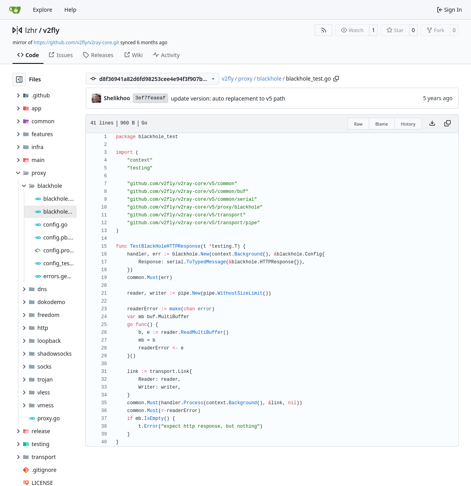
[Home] (15, 10)
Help (70, 9)
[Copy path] (336, 78)
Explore (42, 9)
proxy (245, 78)
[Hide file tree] (19, 79)
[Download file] (432, 123)
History (408, 124)
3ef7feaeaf (150, 98)
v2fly (51, 30)
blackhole (269, 78)
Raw (358, 124)
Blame (381, 124)
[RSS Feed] (324, 30)
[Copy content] (447, 123)
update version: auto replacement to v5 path (228, 98)
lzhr (31, 30)
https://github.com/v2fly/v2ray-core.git (76, 42)
